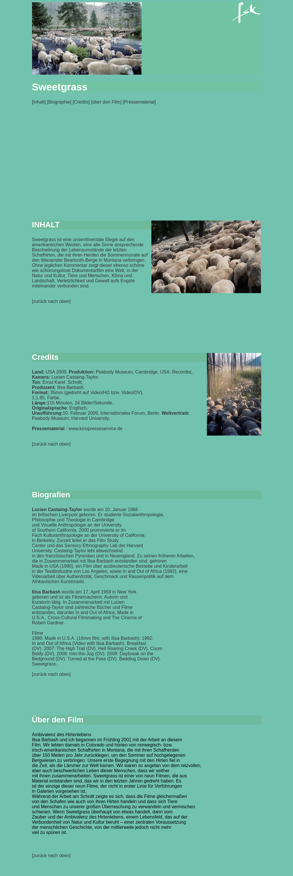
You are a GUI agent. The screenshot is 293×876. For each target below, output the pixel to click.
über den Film (106, 102)
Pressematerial (139, 102)
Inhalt (38, 102)
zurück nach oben (51, 301)
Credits (81, 102)
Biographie (59, 102)
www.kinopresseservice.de (96, 428)
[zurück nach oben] (51, 855)
